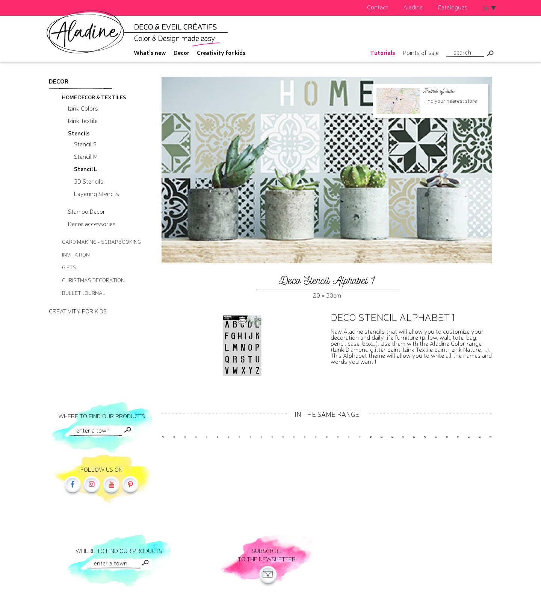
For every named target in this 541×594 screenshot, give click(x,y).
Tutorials (382, 52)
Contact (377, 7)
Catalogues (452, 7)
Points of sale (421, 52)
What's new (150, 52)
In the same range (327, 413)
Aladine (413, 7)
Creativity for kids (221, 52)
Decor (181, 52)
